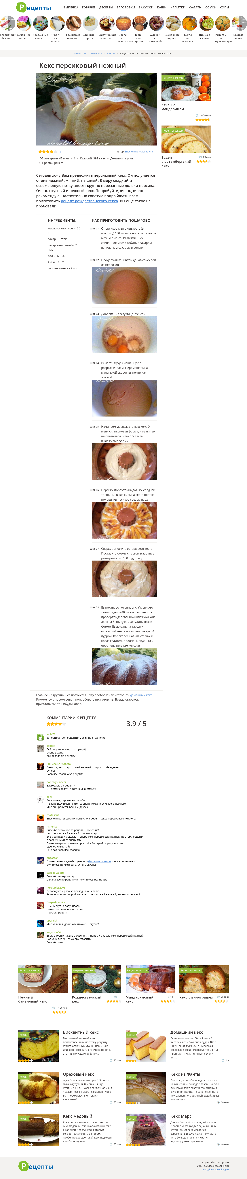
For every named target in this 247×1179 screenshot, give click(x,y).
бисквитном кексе (99, 861)
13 (61, 152)
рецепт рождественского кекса (89, 200)
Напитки (177, 7)
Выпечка (70, 7)
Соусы (210, 7)
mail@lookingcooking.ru (215, 1169)
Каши (162, 7)
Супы (224, 7)
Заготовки (126, 7)
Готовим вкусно (35, 1166)
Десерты (106, 7)
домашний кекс (141, 695)
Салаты (195, 7)
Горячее (89, 7)
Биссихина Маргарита (139, 151)
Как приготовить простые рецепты (33, 7)
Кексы (23, 1034)
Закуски (146, 7)
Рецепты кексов (173, 78)
